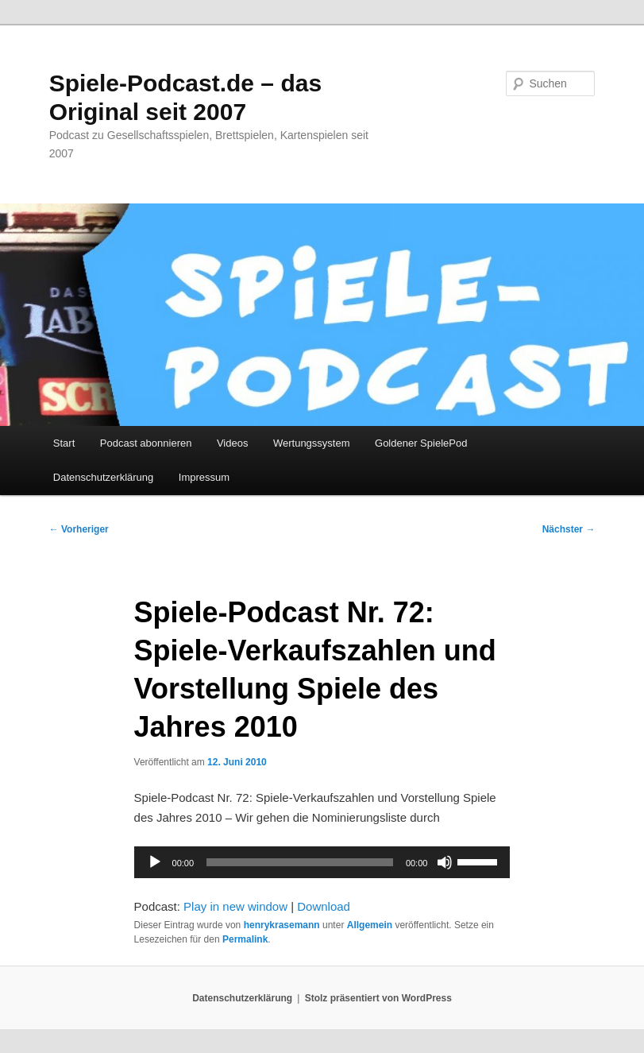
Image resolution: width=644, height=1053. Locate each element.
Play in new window (235, 906)
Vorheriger (79, 529)
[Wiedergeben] (155, 862)
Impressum (204, 477)
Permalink (245, 939)
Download (323, 906)
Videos (233, 443)
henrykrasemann (282, 925)
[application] (322, 862)
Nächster (569, 529)
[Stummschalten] (445, 862)
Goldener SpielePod (421, 443)
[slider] (299, 862)
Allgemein (369, 925)
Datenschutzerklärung (103, 477)
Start (64, 443)
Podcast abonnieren (146, 443)
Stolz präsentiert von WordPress (378, 998)
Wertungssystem (311, 443)
